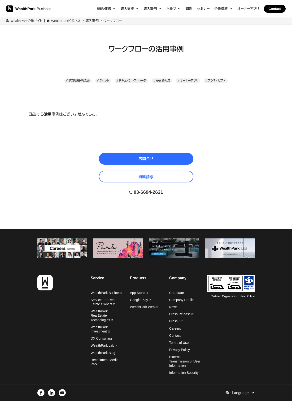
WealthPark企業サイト (26, 20)
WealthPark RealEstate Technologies (102, 315)
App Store (138, 293)
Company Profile (181, 300)
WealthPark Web (143, 307)
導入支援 (127, 9)
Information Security (184, 373)
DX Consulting (101, 338)
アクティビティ (217, 80)
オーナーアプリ (248, 9)
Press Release (181, 314)
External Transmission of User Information (184, 361)
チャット (104, 80)
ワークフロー (112, 20)
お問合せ (146, 159)
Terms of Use (179, 343)
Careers (175, 328)
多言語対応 (163, 80)
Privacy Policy (179, 350)
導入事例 (150, 9)
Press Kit (176, 321)
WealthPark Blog (103, 353)
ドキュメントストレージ (132, 80)
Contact (275, 9)
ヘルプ (171, 9)
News (173, 307)
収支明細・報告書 (79, 80)
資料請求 (146, 177)
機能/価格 (104, 9)
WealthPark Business (106, 293)
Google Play (140, 300)
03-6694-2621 (148, 192)
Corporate (176, 293)
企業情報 (221, 9)
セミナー (203, 9)
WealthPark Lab (102, 345)
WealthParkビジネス (66, 20)
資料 (189, 9)
